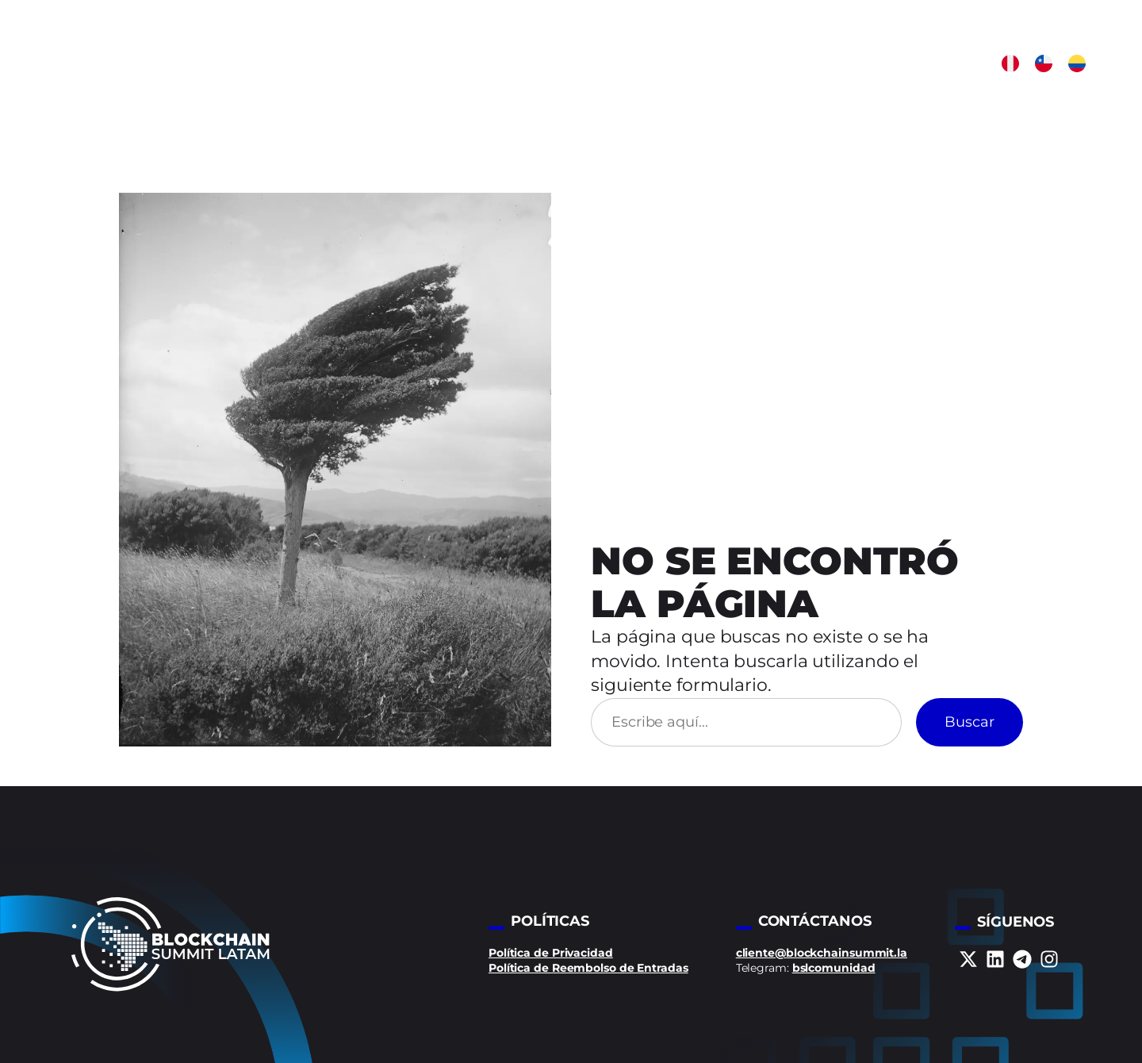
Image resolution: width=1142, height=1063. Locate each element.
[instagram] (1049, 959)
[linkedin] (995, 959)
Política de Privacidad (551, 953)
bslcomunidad (834, 968)
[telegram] (1022, 959)
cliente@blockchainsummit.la (821, 953)
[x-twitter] (968, 959)
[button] (1010, 63)
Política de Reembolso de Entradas (588, 968)
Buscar (969, 722)
